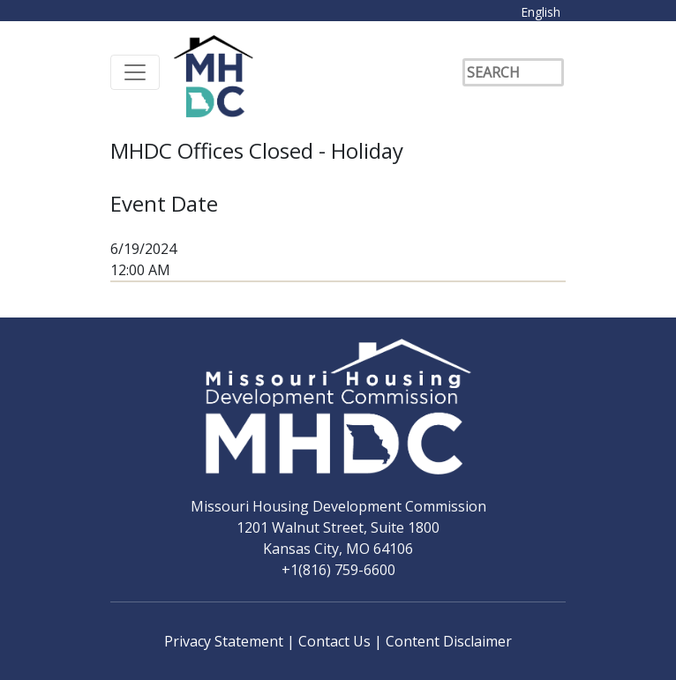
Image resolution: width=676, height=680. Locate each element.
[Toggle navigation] (135, 72)
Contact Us (336, 641)
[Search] (513, 72)
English (540, 12)
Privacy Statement (225, 641)
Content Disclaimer (449, 641)
